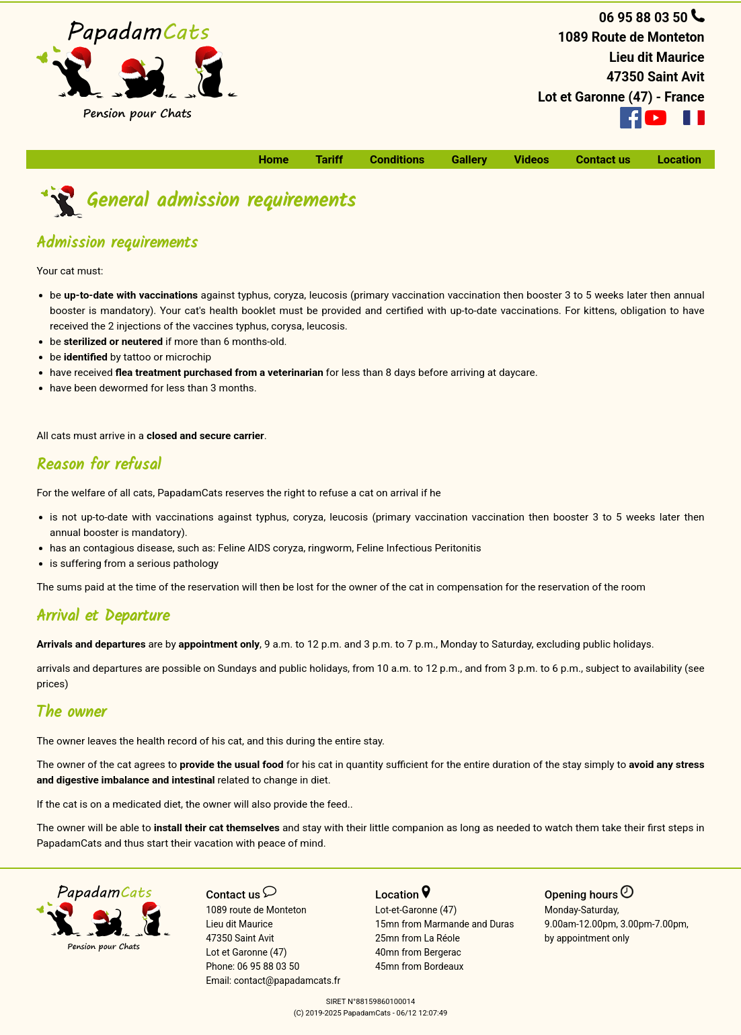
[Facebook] (630, 117)
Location (679, 159)
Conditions (397, 159)
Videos (531, 159)
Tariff (329, 159)
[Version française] (694, 117)
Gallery (469, 159)
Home (273, 159)
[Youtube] (655, 117)
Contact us (603, 159)
